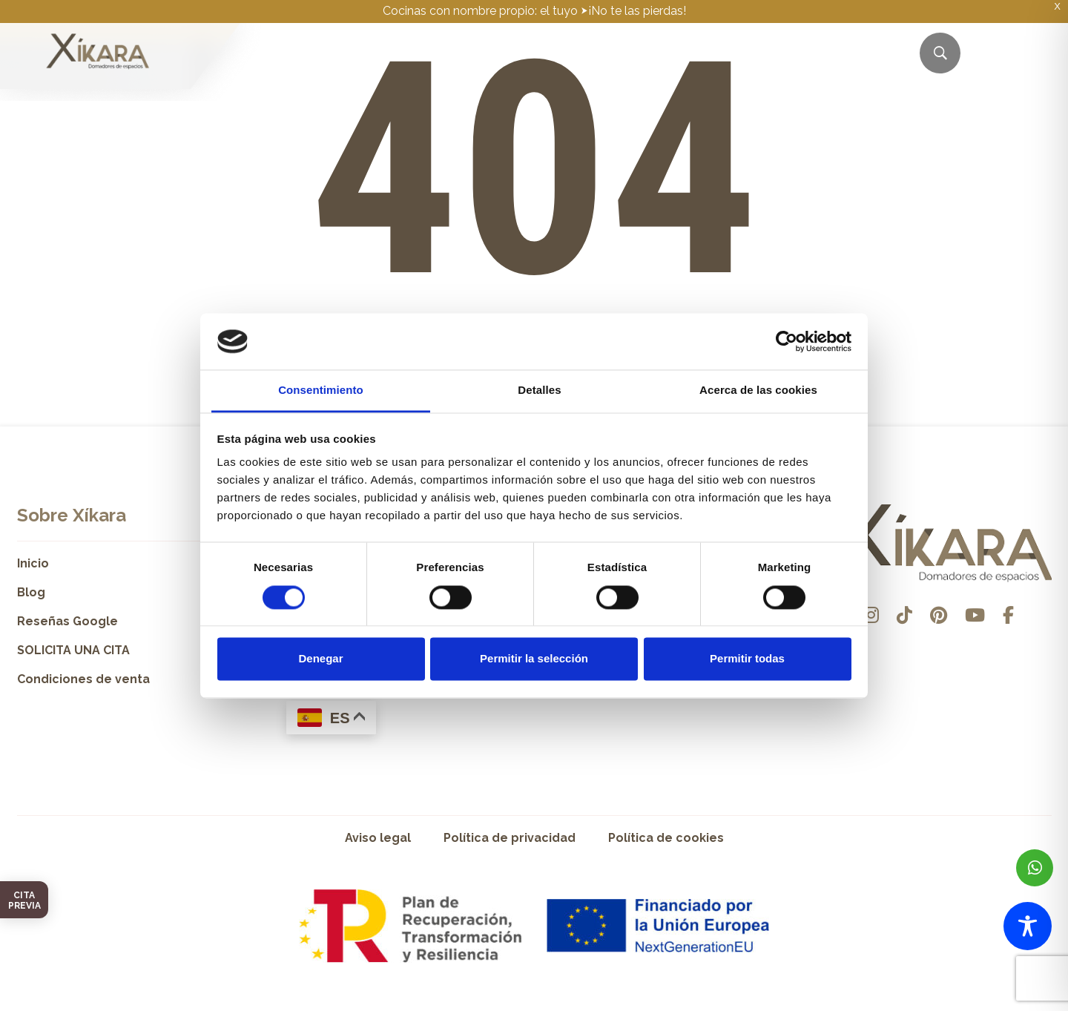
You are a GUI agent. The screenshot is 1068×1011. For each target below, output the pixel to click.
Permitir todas (747, 659)
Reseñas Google (67, 621)
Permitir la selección (534, 659)
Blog (31, 592)
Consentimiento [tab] (320, 390)
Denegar (320, 659)
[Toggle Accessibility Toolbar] (1027, 926)
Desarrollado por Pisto (1014, 1005)
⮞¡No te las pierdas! (633, 11)
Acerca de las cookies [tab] (758, 390)
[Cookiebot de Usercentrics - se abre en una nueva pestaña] (786, 341)
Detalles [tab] (539, 390)
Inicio (33, 563)
